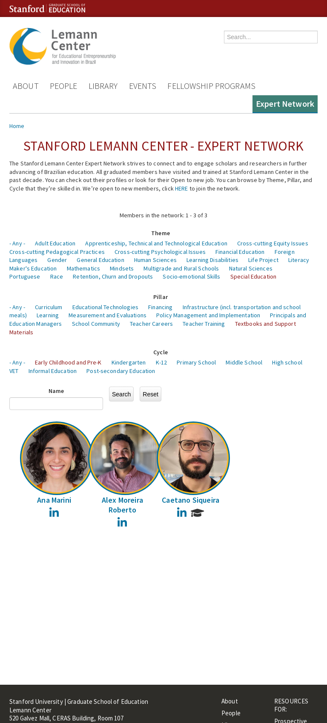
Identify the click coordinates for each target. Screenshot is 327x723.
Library (103, 85)
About (26, 85)
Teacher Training (204, 323)
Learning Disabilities (212, 260)
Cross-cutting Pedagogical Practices (57, 252)
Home (17, 126)
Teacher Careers (151, 323)
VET (13, 371)
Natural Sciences (250, 268)
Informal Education (53, 371)
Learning (48, 315)
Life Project (263, 260)
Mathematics (83, 268)
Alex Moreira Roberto (122, 505)
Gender (57, 260)
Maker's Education (33, 268)
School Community (96, 323)
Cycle (160, 352)
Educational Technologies (105, 307)
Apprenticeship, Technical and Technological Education (156, 243)
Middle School (244, 362)
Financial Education (240, 252)
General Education (100, 260)
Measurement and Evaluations (107, 315)
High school (287, 362)
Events (143, 85)
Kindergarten (129, 362)
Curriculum (48, 307)
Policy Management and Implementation (208, 315)
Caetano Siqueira (190, 500)
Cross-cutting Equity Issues (272, 243)
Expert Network (285, 103)
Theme (160, 233)
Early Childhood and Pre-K (68, 362)
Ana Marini (54, 500)
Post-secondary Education (120, 371)
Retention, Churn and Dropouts (113, 276)
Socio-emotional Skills (191, 276)
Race (56, 276)
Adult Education (55, 243)
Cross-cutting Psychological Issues (160, 252)
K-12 (161, 362)
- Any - (17, 243)
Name (56, 391)
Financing (160, 307)
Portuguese (24, 276)
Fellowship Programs (211, 85)
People (63, 85)
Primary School (196, 362)
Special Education (253, 276)
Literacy (298, 260)
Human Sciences (155, 260)
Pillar (160, 297)
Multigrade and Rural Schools (181, 268)
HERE (181, 188)
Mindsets (122, 268)
